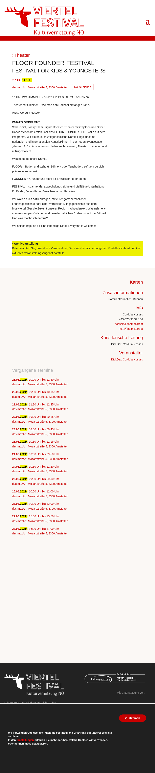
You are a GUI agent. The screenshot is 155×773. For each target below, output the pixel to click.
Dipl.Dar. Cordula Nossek (127, 359)
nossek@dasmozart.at (129, 324)
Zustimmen (132, 718)
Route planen (82, 87)
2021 (26, 80)
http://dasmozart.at (131, 328)
